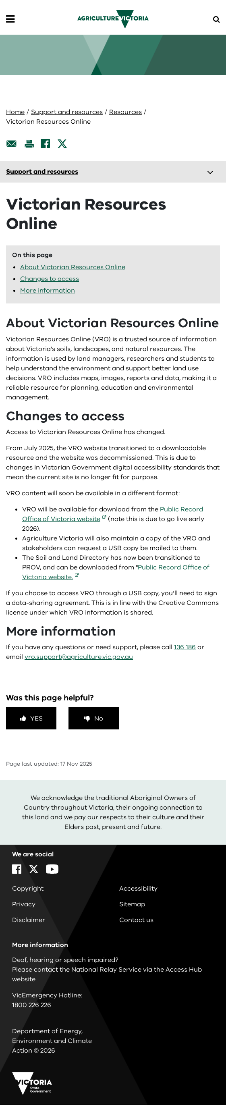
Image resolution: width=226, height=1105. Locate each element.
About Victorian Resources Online (72, 267)
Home (15, 112)
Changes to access (49, 278)
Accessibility (138, 888)
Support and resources (67, 112)
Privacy (23, 904)
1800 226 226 (31, 1005)
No (98, 718)
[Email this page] (11, 144)
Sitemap (132, 904)
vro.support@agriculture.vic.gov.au (79, 656)
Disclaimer (28, 920)
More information (47, 290)
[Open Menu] (10, 19)
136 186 (185, 647)
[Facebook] (45, 143)
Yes (36, 718)
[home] (113, 19)
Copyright (28, 888)
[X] (62, 143)
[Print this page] (29, 144)
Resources (125, 112)
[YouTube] (52, 869)
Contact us (136, 920)
